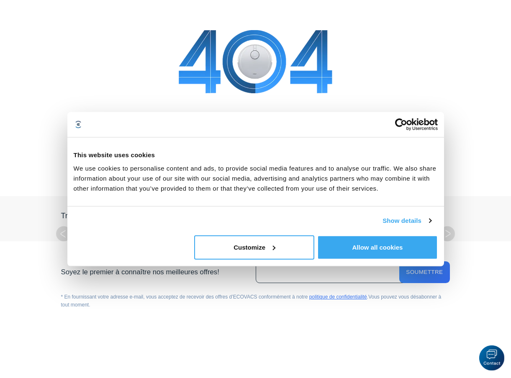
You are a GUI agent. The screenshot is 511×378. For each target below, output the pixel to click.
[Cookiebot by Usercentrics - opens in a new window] (401, 124)
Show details (402, 220)
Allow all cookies (377, 246)
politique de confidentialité (338, 297)
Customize (254, 246)
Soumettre (424, 272)
